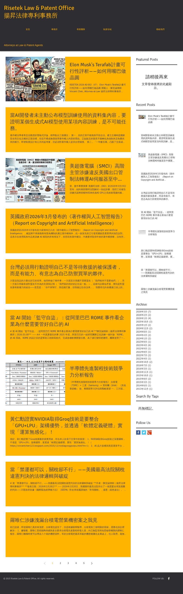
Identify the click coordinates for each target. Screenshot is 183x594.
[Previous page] (44, 563)
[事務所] (54, 29)
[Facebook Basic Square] (138, 432)
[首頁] (28, 29)
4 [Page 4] (76, 563)
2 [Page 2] (60, 563)
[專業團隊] (81, 29)
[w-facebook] (169, 578)
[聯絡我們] (160, 29)
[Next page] (91, 563)
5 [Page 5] (84, 563)
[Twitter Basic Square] (144, 432)
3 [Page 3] (68, 563)
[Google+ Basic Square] (149, 432)
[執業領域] (107, 29)
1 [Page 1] (52, 563)
